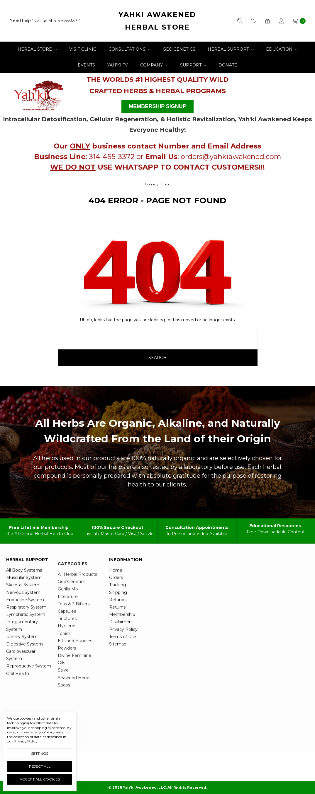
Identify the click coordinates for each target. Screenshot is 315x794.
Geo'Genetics (179, 49)
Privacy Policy (26, 741)
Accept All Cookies (40, 779)
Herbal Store (37, 49)
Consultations (129, 49)
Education (281, 49)
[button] (39, 93)
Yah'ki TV (117, 65)
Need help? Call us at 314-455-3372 (44, 20)
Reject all (39, 766)
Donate (228, 65)
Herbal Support (231, 49)
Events (86, 65)
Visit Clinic (82, 49)
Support (193, 65)
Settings (39, 753)
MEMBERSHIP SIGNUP (157, 106)
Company (154, 65)
